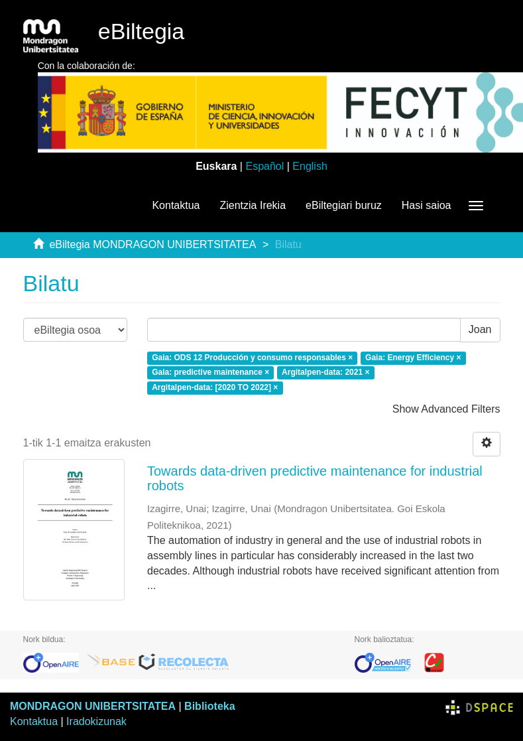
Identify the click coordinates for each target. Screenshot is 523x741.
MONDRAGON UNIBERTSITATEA (93, 706)
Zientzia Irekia (252, 205)
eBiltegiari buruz (344, 205)
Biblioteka (209, 706)
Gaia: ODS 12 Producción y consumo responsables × (252, 357)
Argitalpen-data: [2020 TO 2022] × (215, 388)
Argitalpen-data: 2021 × (325, 372)
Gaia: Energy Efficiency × (413, 357)
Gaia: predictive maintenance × (210, 372)
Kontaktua (176, 205)
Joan (480, 329)
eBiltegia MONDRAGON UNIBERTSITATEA (152, 244)
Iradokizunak (96, 721)
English (309, 166)
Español (264, 166)
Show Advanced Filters (446, 409)
